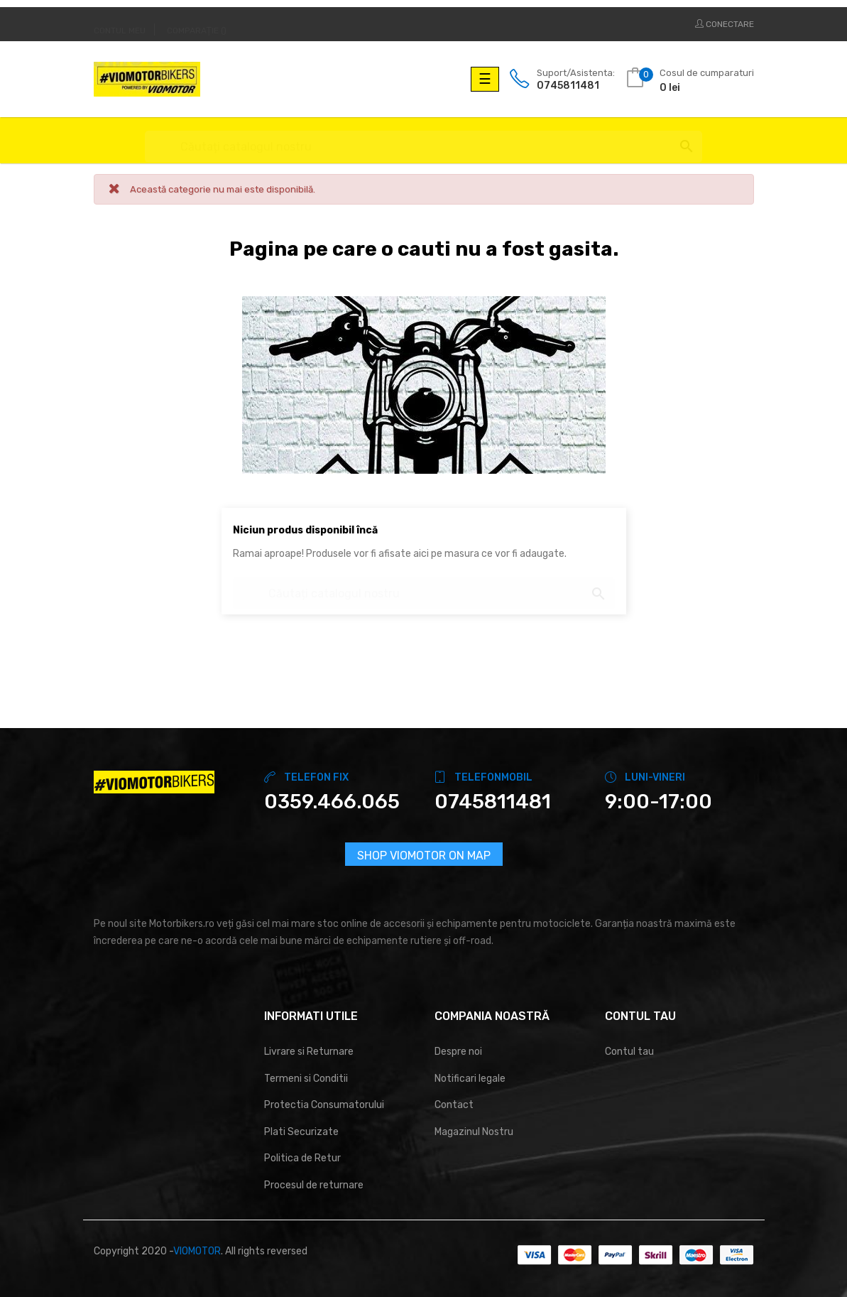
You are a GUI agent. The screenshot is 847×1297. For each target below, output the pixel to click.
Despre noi (458, 1052)
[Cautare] (423, 140)
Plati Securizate (301, 1132)
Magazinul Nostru (474, 1132)
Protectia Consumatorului (324, 1105)
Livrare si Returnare (309, 1052)
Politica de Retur (302, 1158)
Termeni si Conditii (306, 1079)
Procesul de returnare (314, 1185)
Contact (454, 1105)
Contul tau (629, 1052)
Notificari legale (470, 1079)
